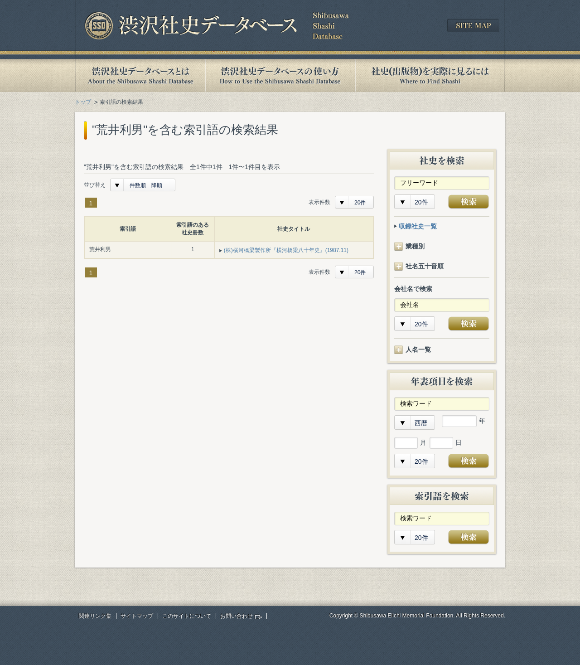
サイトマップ (137, 616)
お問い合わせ (236, 616)
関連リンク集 (95, 616)
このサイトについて (186, 616)
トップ (83, 102)
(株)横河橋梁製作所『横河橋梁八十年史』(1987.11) (286, 250)
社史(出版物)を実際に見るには (430, 75)
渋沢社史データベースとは (140, 75)
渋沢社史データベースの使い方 (280, 75)
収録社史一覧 (418, 226)
